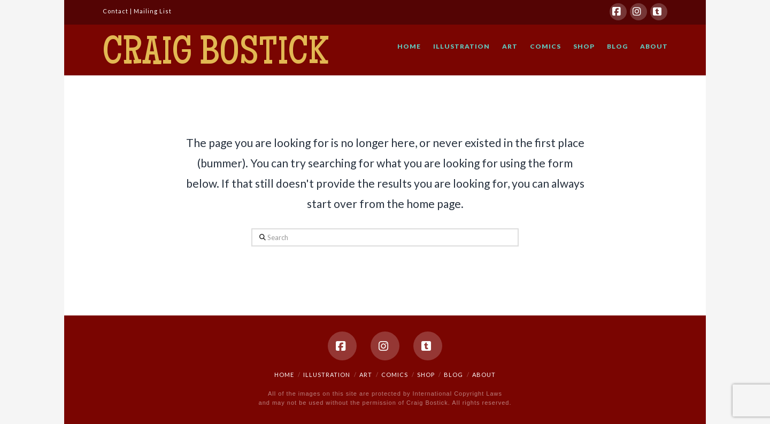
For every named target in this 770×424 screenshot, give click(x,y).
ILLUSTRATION (326, 374)
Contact (115, 10)
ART (365, 374)
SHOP (426, 374)
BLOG (453, 374)
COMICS (394, 374)
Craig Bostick (215, 55)
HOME (284, 374)
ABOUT (484, 374)
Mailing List (153, 10)
